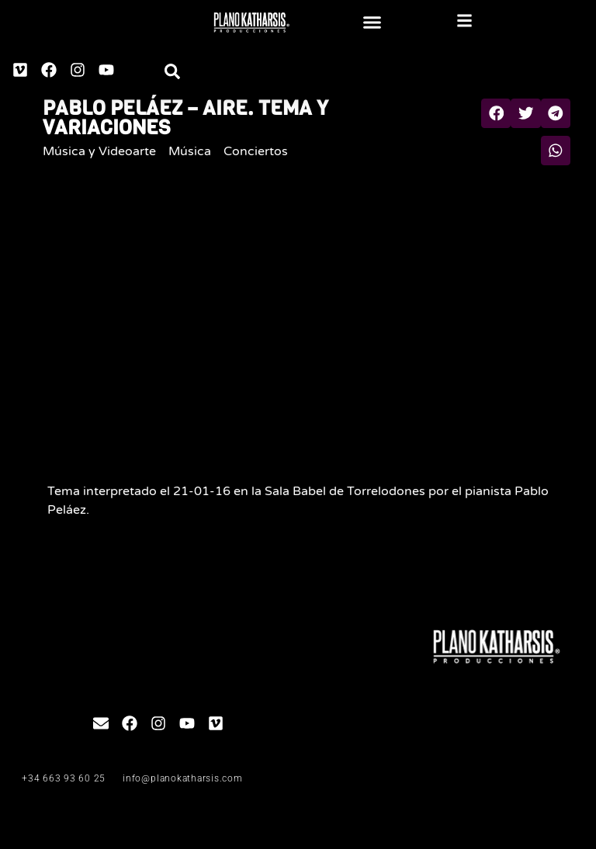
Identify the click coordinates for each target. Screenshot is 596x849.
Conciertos (256, 151)
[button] (372, 22)
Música (189, 151)
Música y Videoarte (99, 151)
